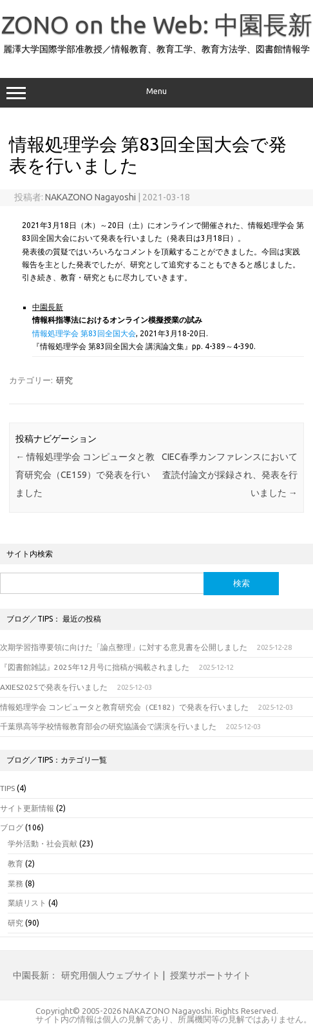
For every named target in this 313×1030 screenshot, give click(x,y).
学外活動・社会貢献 (42, 843)
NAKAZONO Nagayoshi (90, 197)
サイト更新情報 (27, 808)
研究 (64, 380)
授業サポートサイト (210, 975)
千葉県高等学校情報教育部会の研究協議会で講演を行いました (108, 726)
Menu (156, 92)
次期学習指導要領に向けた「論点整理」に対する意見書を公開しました (123, 647)
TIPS (7, 788)
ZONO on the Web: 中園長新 (156, 24)
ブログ (11, 827)
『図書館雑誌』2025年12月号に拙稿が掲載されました (94, 667)
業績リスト (27, 903)
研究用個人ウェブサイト (110, 975)
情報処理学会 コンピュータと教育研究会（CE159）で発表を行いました (85, 475)
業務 (15, 883)
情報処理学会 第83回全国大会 (84, 333)
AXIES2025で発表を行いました (54, 687)
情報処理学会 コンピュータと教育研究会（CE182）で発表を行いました (124, 707)
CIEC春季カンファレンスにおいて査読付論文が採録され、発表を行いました (230, 475)
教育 (15, 863)
